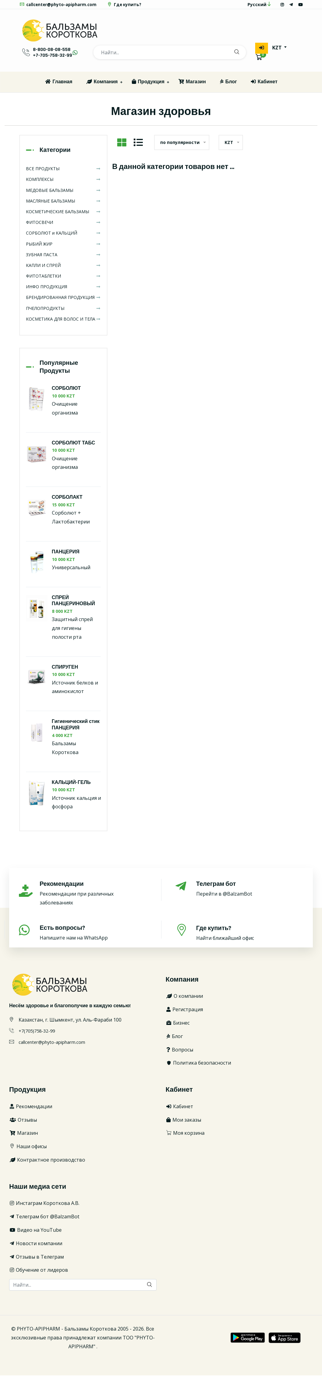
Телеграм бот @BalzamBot (44, 1221)
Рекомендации (30, 1111)
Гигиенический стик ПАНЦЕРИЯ (76, 729)
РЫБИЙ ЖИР (63, 248)
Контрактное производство (47, 1164)
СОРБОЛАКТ (67, 502)
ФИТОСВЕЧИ (63, 227)
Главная (58, 87)
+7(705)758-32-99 (39, 1035)
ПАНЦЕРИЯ (66, 557)
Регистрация (184, 1014)
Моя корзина (185, 1137)
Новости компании (35, 1248)
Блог (228, 87)
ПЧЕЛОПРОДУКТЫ (63, 313)
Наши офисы (28, 1151)
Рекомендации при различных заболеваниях (93, 898)
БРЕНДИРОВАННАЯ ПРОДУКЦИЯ (63, 302)
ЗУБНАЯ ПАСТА (63, 259)
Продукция (148, 87)
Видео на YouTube (35, 1234)
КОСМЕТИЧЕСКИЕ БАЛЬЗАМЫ (63, 216)
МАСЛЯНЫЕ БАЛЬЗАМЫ (63, 206)
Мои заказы (183, 1124)
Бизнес (178, 1027)
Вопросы (179, 1054)
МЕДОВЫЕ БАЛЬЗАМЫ (63, 195)
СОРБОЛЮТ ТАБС (73, 448)
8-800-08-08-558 (52, 54)
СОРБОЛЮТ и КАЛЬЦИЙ (63, 238)
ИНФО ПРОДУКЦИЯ (63, 291)
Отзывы (23, 1124)
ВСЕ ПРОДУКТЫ (63, 173)
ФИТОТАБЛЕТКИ (63, 281)
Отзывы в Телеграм (36, 1261)
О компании (184, 1000)
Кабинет (263, 87)
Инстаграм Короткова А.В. (44, 1208)
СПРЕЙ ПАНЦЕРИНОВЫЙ (73, 605)
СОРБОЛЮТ (66, 393)
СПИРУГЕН (65, 672)
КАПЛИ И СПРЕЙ (63, 270)
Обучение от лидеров (38, 1274)
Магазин (192, 87)
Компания (102, 87)
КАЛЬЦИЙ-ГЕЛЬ (71, 787)
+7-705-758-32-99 (52, 59)
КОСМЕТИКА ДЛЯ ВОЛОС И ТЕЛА (63, 324)
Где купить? (128, 6)
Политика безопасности (198, 1067)
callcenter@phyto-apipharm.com (59, 6)
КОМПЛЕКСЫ (63, 184)
